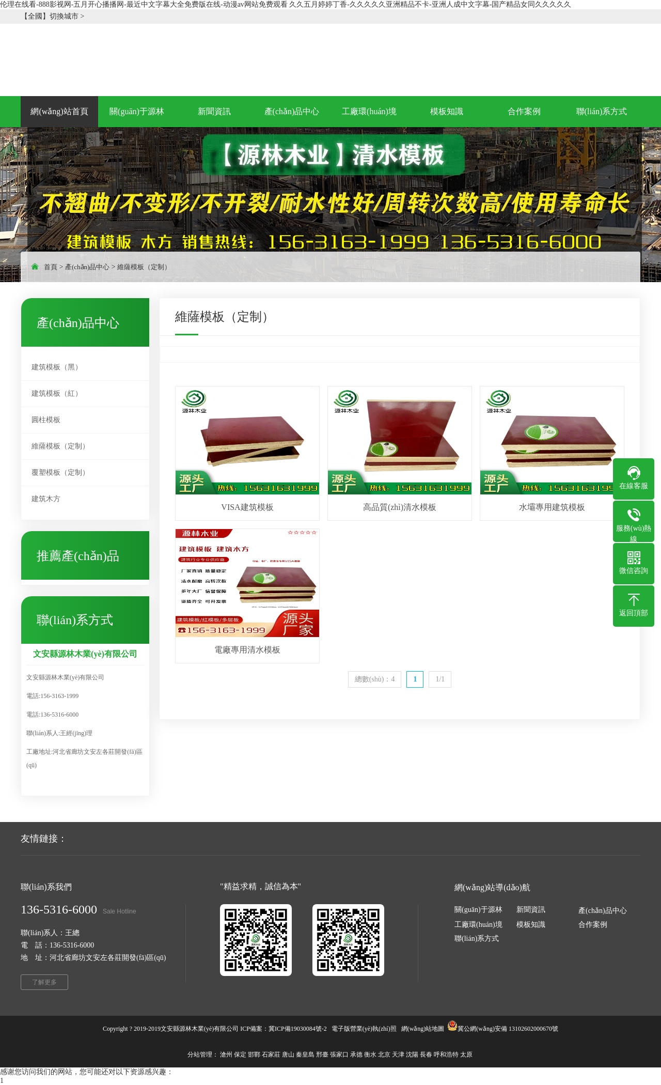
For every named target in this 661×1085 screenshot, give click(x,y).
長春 (426, 1054)
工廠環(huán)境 (478, 924)
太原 (466, 1054)
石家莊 (271, 1054)
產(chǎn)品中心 (87, 267)
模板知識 (530, 924)
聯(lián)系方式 (476, 938)
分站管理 (199, 1054)
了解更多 (44, 982)
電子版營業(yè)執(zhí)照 (364, 1028)
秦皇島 (305, 1054)
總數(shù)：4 (375, 679)
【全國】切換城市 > (52, 16)
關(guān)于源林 (478, 909)
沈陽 (412, 1054)
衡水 (370, 1054)
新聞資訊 (530, 909)
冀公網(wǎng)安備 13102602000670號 (508, 1028)
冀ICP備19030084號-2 (298, 1028)
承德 (356, 1054)
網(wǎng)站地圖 (423, 1028)
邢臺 (322, 1054)
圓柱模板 (46, 420)
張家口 (339, 1054)
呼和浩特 (446, 1054)
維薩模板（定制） (144, 267)
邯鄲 (254, 1054)
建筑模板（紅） (57, 393)
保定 (240, 1054)
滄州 (226, 1054)
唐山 (288, 1054)
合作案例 (592, 924)
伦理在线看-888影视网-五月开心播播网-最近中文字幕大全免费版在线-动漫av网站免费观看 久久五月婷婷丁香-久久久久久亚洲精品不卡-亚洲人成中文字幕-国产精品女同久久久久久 (285, 4)
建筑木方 (46, 499)
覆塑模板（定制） (60, 472)
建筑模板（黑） (57, 367)
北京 (384, 1054)
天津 (398, 1054)
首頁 (50, 267)
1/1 (440, 679)
